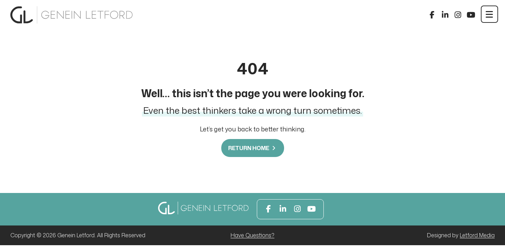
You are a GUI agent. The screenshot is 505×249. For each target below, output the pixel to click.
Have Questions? (252, 235)
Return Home (252, 148)
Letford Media (477, 235)
